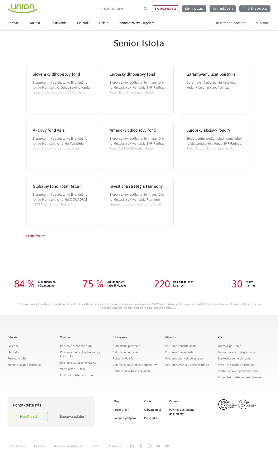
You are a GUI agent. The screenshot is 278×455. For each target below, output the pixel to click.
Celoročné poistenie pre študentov (135, 364)
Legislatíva (115, 446)
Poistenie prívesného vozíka (78, 362)
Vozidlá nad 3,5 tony (73, 369)
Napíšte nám (30, 416)
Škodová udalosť (72, 416)
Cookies (96, 446)
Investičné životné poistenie (236, 364)
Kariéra (174, 401)
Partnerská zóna (16, 446)
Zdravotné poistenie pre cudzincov (240, 377)
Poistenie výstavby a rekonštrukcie (187, 364)
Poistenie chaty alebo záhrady (184, 358)
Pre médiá (150, 418)
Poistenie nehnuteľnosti (180, 346)
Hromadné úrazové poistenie (236, 352)
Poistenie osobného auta (76, 346)
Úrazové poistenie (229, 346)
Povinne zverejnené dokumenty (182, 411)
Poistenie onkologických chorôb (238, 371)
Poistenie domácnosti (179, 352)
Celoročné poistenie (125, 352)
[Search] (145, 8)
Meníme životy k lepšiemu (24, 364)
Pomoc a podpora (125, 418)
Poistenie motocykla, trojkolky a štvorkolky (80, 354)
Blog (116, 401)
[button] (165, 8)
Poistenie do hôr (123, 358)
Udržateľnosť (152, 409)
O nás (147, 401)
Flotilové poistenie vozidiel (77, 375)
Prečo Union (121, 409)
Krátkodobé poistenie (126, 346)
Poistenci (13, 346)
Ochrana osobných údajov (68, 446)
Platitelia (13, 352)
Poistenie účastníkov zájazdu (131, 371)
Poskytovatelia (17, 358)
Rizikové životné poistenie (234, 358)
